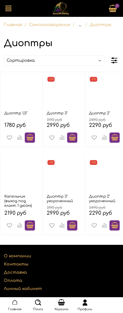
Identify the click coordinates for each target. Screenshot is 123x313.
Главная (13, 24)
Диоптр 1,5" (16, 113)
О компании (17, 256)
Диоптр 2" (99, 113)
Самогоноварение (49, 24)
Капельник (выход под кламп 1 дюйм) (18, 201)
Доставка (15, 272)
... (80, 24)
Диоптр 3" (57, 113)
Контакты (16, 264)
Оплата (13, 280)
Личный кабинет (23, 288)
